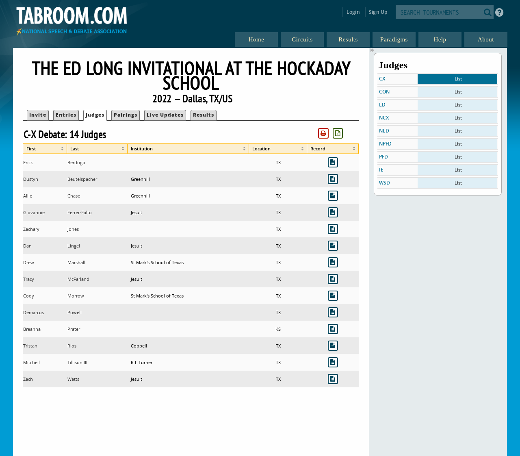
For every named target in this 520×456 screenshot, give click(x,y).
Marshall (76, 262)
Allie (27, 196)
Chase (73, 196)
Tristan (30, 346)
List (458, 79)
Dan (27, 246)
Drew (28, 262)
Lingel (73, 246)
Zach (28, 379)
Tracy (28, 279)
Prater (73, 329)
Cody (28, 296)
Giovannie (34, 212)
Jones (73, 229)
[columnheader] (45, 148)
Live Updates (165, 114)
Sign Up (378, 12)
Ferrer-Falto (79, 212)
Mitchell (31, 362)
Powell (74, 312)
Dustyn (30, 179)
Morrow (75, 296)
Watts (73, 379)
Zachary (31, 229)
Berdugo (76, 162)
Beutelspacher (82, 179)
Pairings (125, 114)
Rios (71, 346)
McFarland (78, 279)
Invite (37, 114)
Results (203, 114)
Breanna (32, 329)
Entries (66, 114)
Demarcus (33, 312)
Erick (28, 162)
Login (353, 12)
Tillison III (77, 362)
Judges (95, 114)
